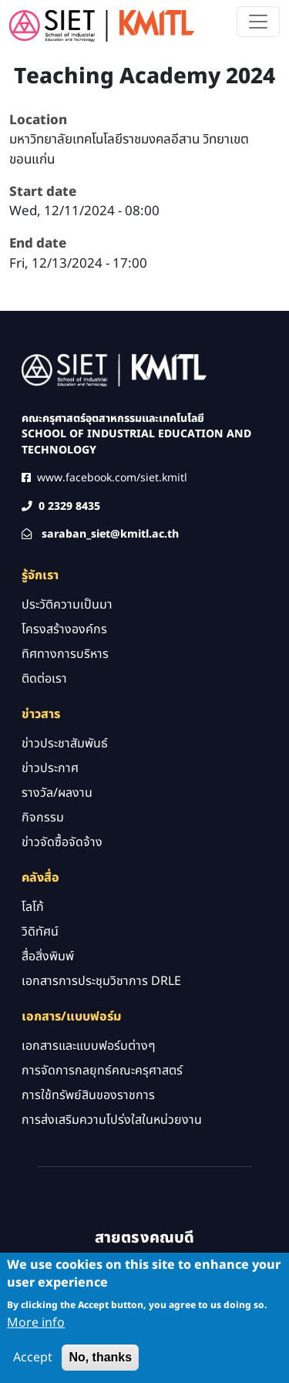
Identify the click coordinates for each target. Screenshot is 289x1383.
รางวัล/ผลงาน (57, 793)
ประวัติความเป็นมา (67, 604)
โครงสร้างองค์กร (64, 629)
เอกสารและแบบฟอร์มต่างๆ (89, 1046)
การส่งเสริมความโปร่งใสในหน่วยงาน (112, 1120)
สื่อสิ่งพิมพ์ (48, 956)
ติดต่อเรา (44, 679)
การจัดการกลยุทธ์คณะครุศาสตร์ (102, 1070)
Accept (32, 1365)
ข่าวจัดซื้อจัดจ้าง (62, 842)
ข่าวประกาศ (50, 768)
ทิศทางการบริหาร (65, 654)
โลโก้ (33, 907)
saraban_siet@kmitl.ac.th (110, 534)
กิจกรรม (43, 817)
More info (36, 1330)
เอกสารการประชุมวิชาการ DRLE (101, 981)
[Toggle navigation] (258, 21)
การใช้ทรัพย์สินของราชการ (88, 1095)
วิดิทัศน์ (40, 932)
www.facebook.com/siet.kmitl (112, 478)
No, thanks (100, 1364)
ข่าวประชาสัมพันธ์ (65, 743)
